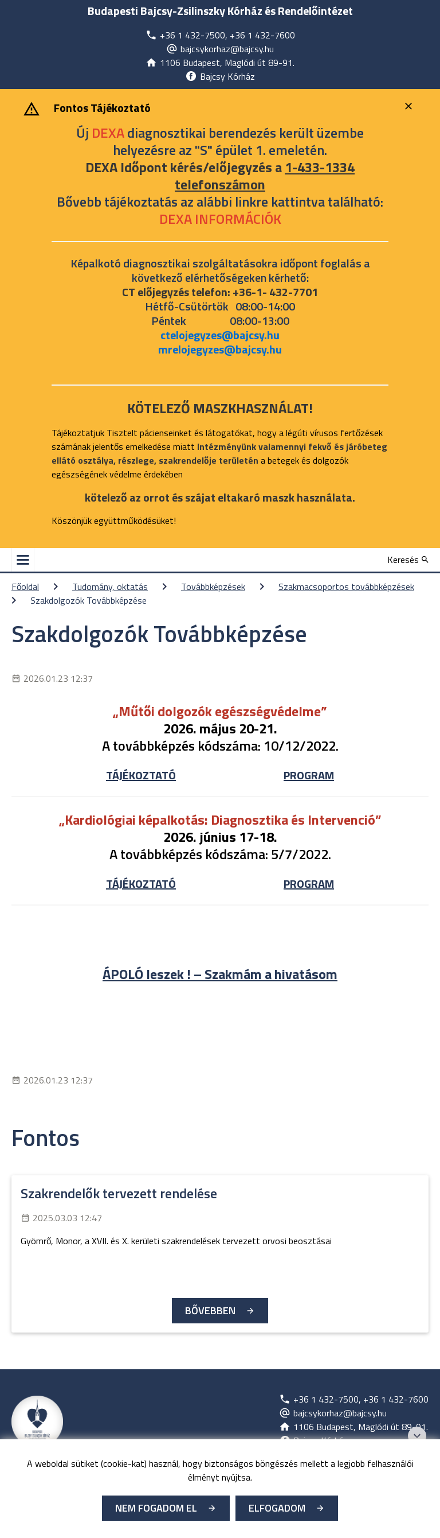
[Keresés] (408, 559)
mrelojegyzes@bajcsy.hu (220, 349)
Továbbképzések (213, 586)
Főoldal (25, 586)
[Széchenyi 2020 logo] (417, 1436)
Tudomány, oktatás (110, 586)
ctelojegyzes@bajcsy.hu (220, 335)
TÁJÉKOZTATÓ (141, 775)
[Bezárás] (410, 106)
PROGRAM (309, 775)
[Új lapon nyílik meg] (220, 35)
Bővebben (210, 1310)
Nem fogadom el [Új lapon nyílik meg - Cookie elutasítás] (156, 1508)
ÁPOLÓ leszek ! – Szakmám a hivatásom (220, 974)
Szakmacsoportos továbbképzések (346, 586)
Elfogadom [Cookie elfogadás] (277, 1508)
